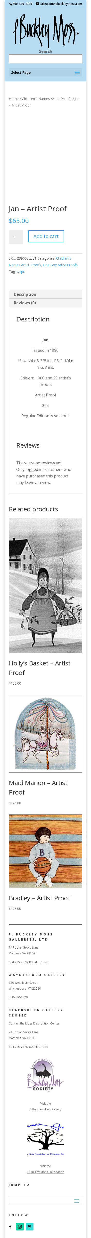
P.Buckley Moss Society (45, 1109)
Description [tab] (25, 294)
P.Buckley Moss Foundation (45, 1172)
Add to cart (46, 236)
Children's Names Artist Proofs (47, 98)
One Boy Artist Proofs (60, 264)
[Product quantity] (16, 237)
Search (45, 51)
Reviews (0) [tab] (25, 302)
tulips (21, 271)
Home (14, 98)
